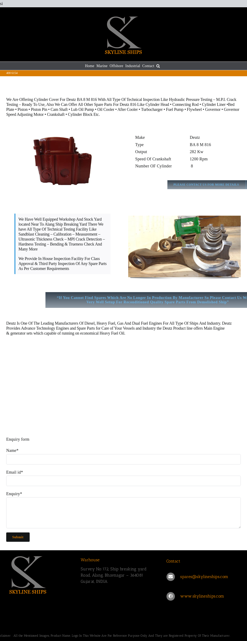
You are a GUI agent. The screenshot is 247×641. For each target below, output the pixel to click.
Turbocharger (152, 109)
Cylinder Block (80, 114)
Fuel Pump (175, 109)
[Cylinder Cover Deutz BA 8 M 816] (62, 161)
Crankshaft (55, 114)
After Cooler (127, 109)
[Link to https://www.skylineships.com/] (170, 596)
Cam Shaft (59, 109)
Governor (212, 109)
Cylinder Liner (214, 104)
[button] (158, 66)
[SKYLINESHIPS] (28, 574)
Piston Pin (39, 109)
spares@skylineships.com (204, 576)
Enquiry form (17, 439)
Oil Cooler (105, 109)
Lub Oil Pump (82, 109)
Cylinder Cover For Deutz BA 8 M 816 (65, 99)
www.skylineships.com (202, 596)
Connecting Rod (185, 104)
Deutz (11, 323)
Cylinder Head (157, 104)
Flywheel (195, 109)
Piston (23, 109)
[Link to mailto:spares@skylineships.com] (170, 576)
